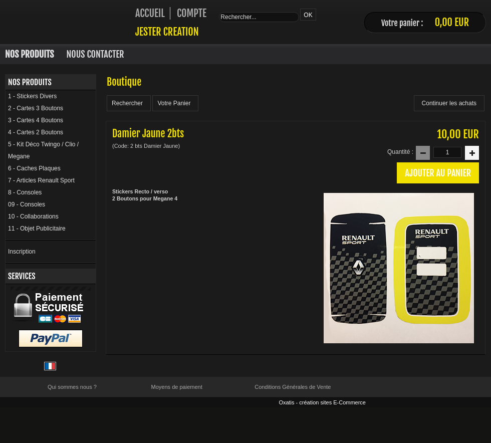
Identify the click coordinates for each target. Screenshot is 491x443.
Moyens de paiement (176, 387)
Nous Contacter (95, 54)
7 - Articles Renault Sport (41, 180)
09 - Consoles (26, 204)
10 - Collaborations (33, 216)
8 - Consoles (25, 192)
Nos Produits (29, 54)
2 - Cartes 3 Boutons (35, 108)
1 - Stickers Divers (32, 96)
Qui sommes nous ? (72, 387)
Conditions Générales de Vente (293, 387)
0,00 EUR (452, 22)
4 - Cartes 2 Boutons (35, 132)
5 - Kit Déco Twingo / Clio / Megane (43, 150)
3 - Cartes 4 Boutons (35, 120)
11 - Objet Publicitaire (37, 228)
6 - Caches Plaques (34, 168)
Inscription (22, 251)
